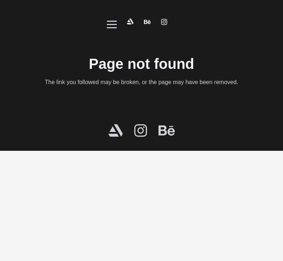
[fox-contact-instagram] (164, 21)
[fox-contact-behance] (147, 21)
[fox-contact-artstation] (130, 21)
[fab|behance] (167, 130)
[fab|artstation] (115, 130)
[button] (112, 25)
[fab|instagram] (140, 130)
